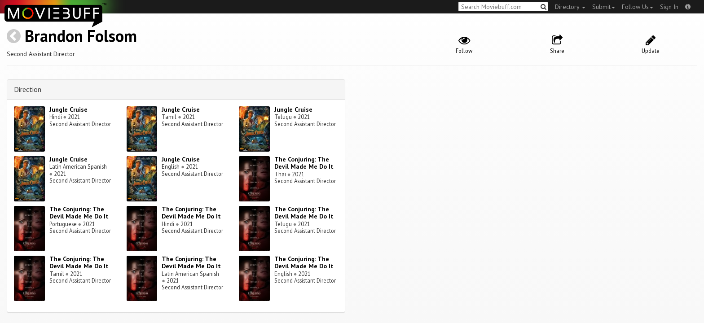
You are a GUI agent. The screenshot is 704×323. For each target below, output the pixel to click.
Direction (27, 89)
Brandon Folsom (81, 35)
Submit (603, 7)
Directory (570, 7)
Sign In (669, 7)
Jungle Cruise (68, 109)
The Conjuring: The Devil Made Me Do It (304, 163)
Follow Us (637, 7)
